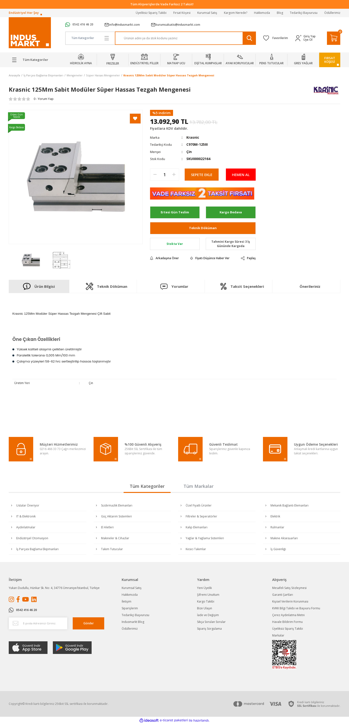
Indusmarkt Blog (133, 622)
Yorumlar (174, 286)
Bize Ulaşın (204, 608)
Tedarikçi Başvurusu (303, 13)
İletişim (126, 601)
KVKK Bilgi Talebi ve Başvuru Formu (296, 608)
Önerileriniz (310, 286)
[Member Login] (299, 38)
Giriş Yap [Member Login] (309, 36)
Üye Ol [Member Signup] (307, 39)
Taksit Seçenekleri (242, 286)
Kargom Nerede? (235, 13)
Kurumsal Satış (207, 13)
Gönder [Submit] (88, 623)
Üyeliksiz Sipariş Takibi (151, 13)
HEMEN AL (241, 174)
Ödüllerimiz (332, 13)
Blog (280, 13)
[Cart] (333, 38)
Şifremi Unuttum (208, 595)
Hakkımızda (262, 13)
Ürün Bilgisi (39, 286)
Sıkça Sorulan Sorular (211, 622)
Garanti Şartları (282, 595)
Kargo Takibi (205, 601)
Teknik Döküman (203, 228)
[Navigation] (33, 60)
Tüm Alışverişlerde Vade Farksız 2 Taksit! (174, 4)
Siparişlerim (130, 608)
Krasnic (192, 137)
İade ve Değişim (208, 615)
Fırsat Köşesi (181, 13)
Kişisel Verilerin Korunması (290, 601)
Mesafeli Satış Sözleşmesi (289, 588)
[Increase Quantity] (174, 174)
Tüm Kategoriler (147, 486)
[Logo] (30, 32)
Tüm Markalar (198, 486)
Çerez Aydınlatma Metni (288, 615)
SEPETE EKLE (201, 174)
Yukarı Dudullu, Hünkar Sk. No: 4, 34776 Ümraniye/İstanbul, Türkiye (54, 588)
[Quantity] (164, 174)
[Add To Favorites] (135, 118)
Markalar (278, 635)
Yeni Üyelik (204, 588)
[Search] (185, 38)
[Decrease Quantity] (155, 174)
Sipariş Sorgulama (209, 629)
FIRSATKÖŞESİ (329, 60)
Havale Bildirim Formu (287, 622)
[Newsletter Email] (38, 623)
